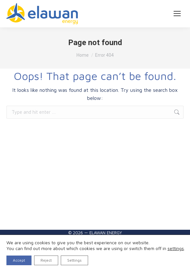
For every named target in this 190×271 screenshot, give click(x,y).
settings (175, 248)
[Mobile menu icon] (177, 13)
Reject (46, 260)
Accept (19, 260)
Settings (74, 260)
